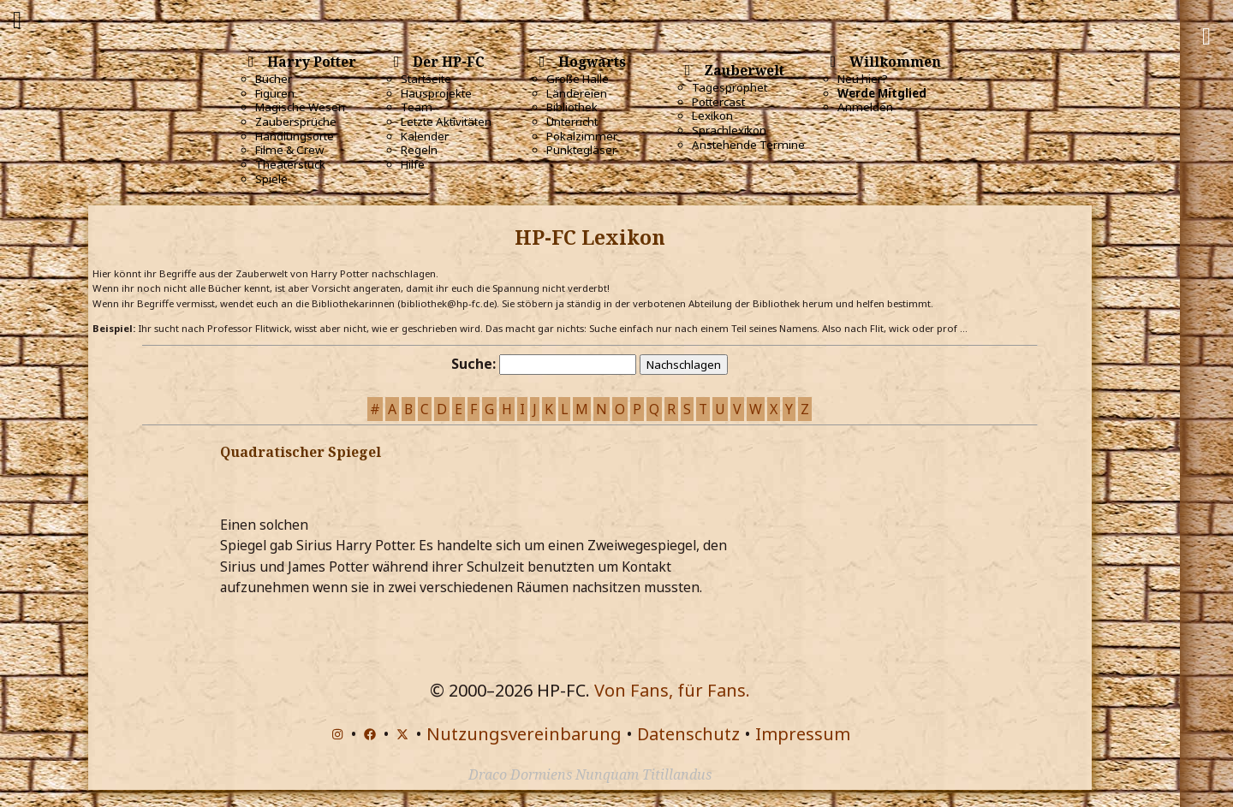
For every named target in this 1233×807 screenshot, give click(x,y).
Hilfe (413, 164)
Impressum (802, 733)
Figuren (275, 93)
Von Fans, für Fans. (672, 690)
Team (416, 107)
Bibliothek (572, 107)
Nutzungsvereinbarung (524, 733)
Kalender (425, 136)
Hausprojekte (436, 93)
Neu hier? (862, 78)
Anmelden (865, 107)
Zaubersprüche (296, 121)
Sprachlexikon (729, 130)
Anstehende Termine (748, 144)
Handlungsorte (294, 136)
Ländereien (576, 93)
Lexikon (712, 115)
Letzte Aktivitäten (446, 121)
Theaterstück (290, 164)
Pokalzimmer (581, 136)
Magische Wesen (300, 107)
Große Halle (577, 78)
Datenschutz (688, 733)
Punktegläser (581, 149)
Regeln (419, 149)
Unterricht (572, 121)
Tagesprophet (729, 87)
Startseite (426, 78)
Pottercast (718, 102)
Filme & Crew (289, 149)
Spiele (271, 179)
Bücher (273, 78)
